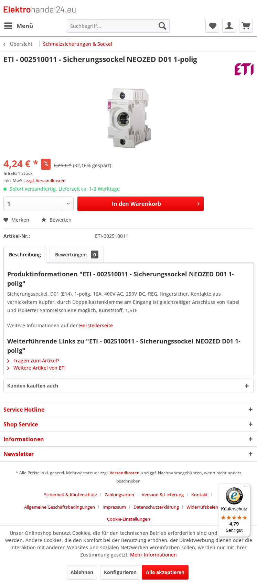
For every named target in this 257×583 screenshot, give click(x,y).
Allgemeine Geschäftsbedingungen (59, 507)
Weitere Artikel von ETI (36, 367)
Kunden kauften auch (32, 385)
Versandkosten (125, 473)
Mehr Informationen (153, 554)
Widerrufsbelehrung (207, 507)
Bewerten (56, 219)
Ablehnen (82, 572)
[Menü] (246, 488)
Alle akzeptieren (165, 572)
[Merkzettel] (212, 26)
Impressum (114, 507)
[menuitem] (18, 26)
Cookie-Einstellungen (128, 519)
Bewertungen (76, 254)
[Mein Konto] (229, 26)
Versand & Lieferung (163, 494)
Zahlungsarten (119, 494)
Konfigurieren (120, 572)
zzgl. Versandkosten (46, 180)
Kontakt (199, 494)
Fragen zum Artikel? (33, 360)
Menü (18, 25)
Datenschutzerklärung (156, 507)
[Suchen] (162, 26)
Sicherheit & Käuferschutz (70, 494)
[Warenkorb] (246, 26)
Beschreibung (25, 254)
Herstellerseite (96, 325)
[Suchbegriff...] (118, 26)
